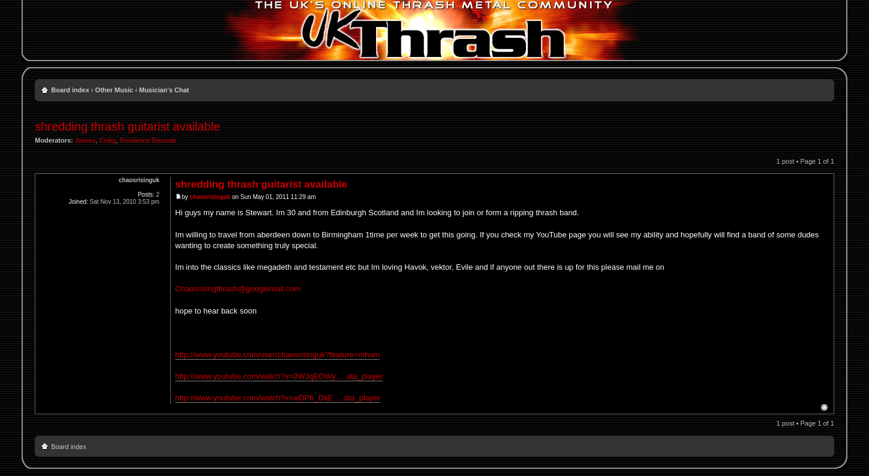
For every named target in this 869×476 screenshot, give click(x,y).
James (85, 140)
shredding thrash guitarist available (127, 126)
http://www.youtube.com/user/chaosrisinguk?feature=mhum (277, 354)
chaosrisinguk (210, 197)
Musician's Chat (164, 90)
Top (824, 407)
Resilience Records (147, 140)
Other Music (114, 90)
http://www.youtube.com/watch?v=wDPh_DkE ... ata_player (277, 397)
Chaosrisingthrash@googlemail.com (237, 288)
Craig (107, 140)
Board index (70, 90)
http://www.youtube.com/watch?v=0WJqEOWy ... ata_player (279, 376)
